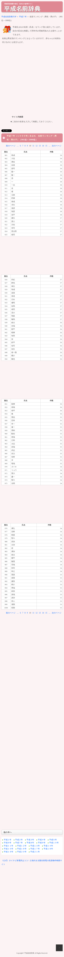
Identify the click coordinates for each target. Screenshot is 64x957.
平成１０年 (54, 843)
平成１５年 (8, 849)
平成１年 (7, 840)
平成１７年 (35, 849)
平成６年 (7, 843)
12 (36, 146)
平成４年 (41, 840)
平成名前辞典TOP (8, 17)
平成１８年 (48, 849)
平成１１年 (8, 846)
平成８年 (30, 843)
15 (46, 146)
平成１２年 (22, 846)
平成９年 (41, 843)
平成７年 (23, 17)
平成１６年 (22, 849)
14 (43, 146)
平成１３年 (35, 846)
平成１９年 (8, 852)
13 (40, 146)
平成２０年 (22, 852)
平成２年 (19, 840)
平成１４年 (48, 846)
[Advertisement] (32, 79)
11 (33, 146)
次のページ (56, 146)
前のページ (10, 146)
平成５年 (53, 840)
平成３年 (30, 840)
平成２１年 (35, 852)
